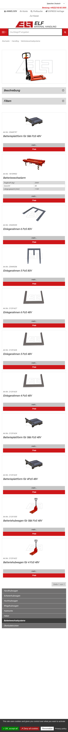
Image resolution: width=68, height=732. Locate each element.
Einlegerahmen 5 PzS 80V (17, 270)
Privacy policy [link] (60, 728)
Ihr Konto (24, 11)
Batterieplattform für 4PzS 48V (20, 479)
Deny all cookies (29, 728)
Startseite (5, 41)
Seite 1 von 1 (58, 584)
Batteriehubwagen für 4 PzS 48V (21, 562)
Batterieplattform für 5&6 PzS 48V (22, 136)
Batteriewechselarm (14, 177)
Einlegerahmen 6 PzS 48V (17, 312)
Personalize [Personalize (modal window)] (47, 728)
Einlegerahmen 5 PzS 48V (17, 354)
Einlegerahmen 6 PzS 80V (17, 229)
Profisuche (36, 11)
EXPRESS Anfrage (54, 11)
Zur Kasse (34, 16)
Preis (34, 149)
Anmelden (10, 11)
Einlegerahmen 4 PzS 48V (17, 395)
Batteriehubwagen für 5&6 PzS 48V (22, 520)
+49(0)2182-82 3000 (58, 8)
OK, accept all (10, 728)
